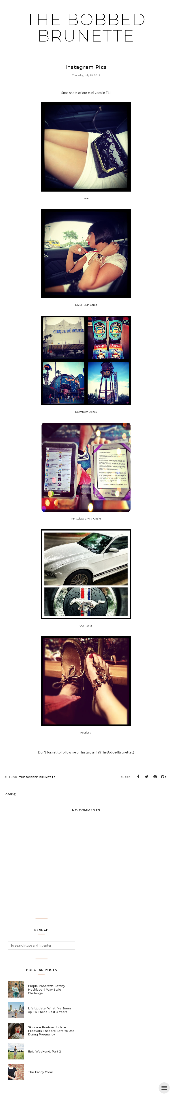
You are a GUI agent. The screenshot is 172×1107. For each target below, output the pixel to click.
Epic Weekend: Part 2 (44, 1051)
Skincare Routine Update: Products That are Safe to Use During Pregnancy (51, 1030)
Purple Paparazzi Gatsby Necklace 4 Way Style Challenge (46, 989)
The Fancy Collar (40, 1072)
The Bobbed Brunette (86, 27)
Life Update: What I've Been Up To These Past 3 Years (49, 1010)
